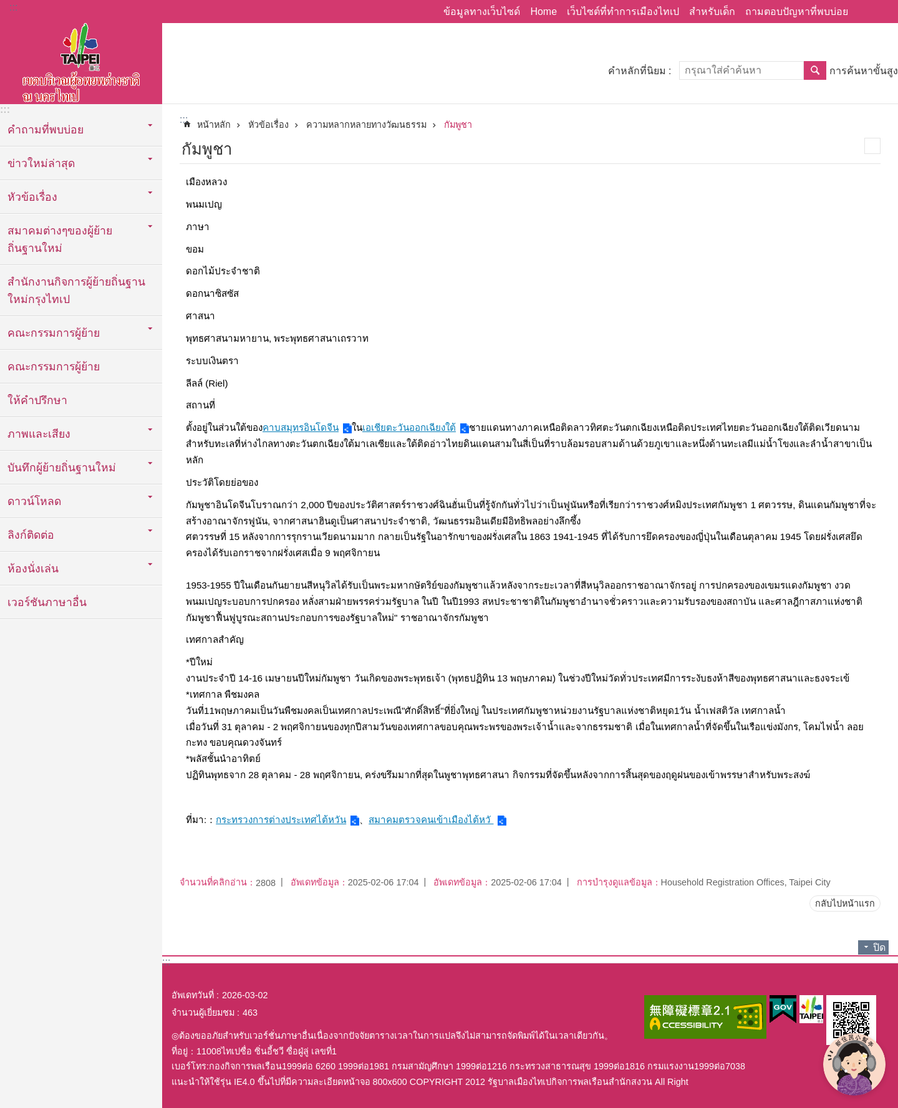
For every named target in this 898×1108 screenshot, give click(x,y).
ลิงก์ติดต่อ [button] (30, 535)
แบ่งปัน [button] (863, 11)
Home (543, 11)
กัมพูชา (458, 125)
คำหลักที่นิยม (637, 70)
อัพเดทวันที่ (192, 995)
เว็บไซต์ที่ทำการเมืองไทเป (623, 11)
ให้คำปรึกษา (37, 400)
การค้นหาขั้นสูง (863, 70)
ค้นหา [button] (815, 70)
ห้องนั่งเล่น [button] (33, 568)
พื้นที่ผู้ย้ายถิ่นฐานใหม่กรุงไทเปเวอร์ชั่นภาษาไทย (81, 60)
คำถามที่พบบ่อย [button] (45, 129)
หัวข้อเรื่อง (268, 125)
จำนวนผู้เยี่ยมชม (202, 1013)
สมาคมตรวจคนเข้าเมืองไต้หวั (431, 819)
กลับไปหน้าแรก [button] (845, 903)
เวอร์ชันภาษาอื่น (47, 602)
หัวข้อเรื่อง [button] (32, 197)
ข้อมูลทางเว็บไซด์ (481, 11)
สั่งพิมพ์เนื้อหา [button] (872, 146)
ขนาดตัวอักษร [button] (881, 11)
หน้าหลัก (214, 125)
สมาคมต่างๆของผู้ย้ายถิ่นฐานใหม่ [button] (59, 239)
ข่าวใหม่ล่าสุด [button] (41, 163)
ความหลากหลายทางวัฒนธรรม (366, 125)
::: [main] (184, 119)
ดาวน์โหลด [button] (34, 501)
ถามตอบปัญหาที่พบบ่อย (796, 11)
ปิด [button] (879, 947)
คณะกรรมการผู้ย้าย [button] (53, 333)
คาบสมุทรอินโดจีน (301, 427)
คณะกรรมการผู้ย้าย (53, 366)
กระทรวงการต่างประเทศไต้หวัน (281, 819)
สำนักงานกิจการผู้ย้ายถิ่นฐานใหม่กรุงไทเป (76, 291)
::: (13, 7)
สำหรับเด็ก (712, 11)
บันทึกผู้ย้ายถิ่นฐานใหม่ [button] (61, 467)
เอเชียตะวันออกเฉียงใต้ (409, 427)
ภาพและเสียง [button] (38, 434)
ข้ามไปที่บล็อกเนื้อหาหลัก (6, 6)
